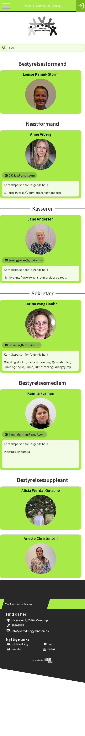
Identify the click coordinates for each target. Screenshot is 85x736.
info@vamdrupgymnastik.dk (30, 631)
